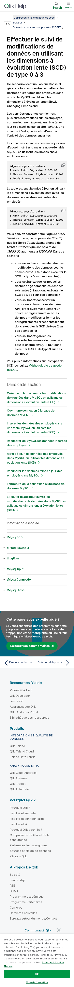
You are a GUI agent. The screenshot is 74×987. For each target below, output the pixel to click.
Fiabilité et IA (18, 824)
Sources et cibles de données (30, 850)
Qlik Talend (17, 746)
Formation (16, 701)
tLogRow (13, 558)
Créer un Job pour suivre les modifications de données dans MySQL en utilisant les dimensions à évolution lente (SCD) (36, 397)
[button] (63, 165)
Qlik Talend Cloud (22, 751)
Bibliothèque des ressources (29, 717)
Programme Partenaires (26, 902)
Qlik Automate (19, 789)
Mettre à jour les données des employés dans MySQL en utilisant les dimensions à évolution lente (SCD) (36, 458)
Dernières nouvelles (23, 913)
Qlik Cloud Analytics (23, 772)
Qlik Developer (20, 695)
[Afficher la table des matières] (8, 17)
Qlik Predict (17, 783)
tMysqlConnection (19, 579)
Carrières (16, 907)
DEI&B (14, 891)
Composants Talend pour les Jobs (34, 17)
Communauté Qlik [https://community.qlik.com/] (38, 930)
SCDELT (17, 22)
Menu (68, 7)
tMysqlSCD (14, 537)
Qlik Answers (19, 778)
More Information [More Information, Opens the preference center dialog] (37, 982)
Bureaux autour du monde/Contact (33, 918)
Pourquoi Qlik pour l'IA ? (26, 829)
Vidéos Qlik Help (21, 690)
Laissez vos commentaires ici (32, 646)
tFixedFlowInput (18, 548)
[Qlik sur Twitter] (59, 930)
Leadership (17, 880)
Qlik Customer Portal (24, 712)
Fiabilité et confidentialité (27, 818)
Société (15, 874)
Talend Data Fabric (22, 757)
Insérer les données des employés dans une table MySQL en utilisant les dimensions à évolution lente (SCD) (34, 428)
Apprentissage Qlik (23, 706)
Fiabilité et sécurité (23, 813)
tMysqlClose (15, 590)
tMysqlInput (15, 569)
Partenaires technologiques (28, 845)
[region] (37, 960)
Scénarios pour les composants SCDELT (37, 27)
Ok (37, 973)
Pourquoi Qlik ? (20, 807)
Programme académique (27, 896)
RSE (12, 885)
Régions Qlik (18, 856)
